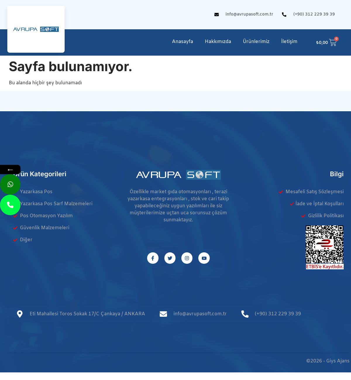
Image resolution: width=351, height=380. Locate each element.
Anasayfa (182, 42)
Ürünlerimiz (256, 42)
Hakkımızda (218, 42)
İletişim (289, 42)
